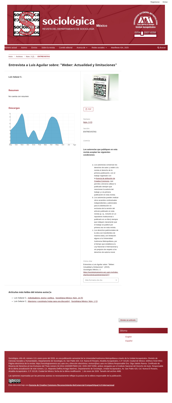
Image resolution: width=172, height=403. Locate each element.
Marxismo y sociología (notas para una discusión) (49, 301)
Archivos (19, 56)
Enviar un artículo (128, 320)
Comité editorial (65, 47)
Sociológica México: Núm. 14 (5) (69, 298)
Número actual (10, 47)
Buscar (161, 47)
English (128, 337)
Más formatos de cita (93, 280)
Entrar (165, 2)
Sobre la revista (48, 47)
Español (128, 341)
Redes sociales (98, 47)
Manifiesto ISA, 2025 (119, 47)
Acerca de (81, 47)
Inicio (11, 56)
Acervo (24, 47)
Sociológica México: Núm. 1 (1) (84, 301)
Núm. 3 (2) (30, 56)
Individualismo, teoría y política (41, 298)
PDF (89, 109)
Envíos (34, 47)
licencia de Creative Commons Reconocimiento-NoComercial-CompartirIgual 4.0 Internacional (71, 385)
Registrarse (155, 2)
